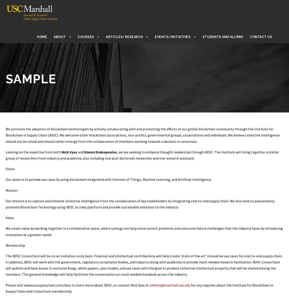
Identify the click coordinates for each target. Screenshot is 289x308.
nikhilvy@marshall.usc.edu (178, 285)
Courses (90, 37)
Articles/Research (128, 37)
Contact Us (261, 37)
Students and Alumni (224, 37)
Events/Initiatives (175, 37)
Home (46, 37)
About (64, 37)
